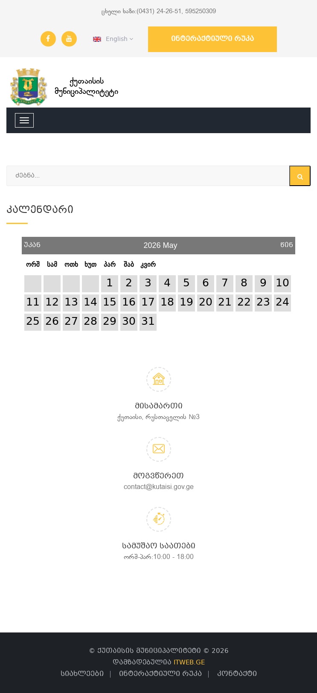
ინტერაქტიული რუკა (212, 39)
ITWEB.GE (189, 663)
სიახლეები (82, 674)
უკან (32, 242)
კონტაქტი (237, 674)
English (113, 39)
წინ (286, 242)
